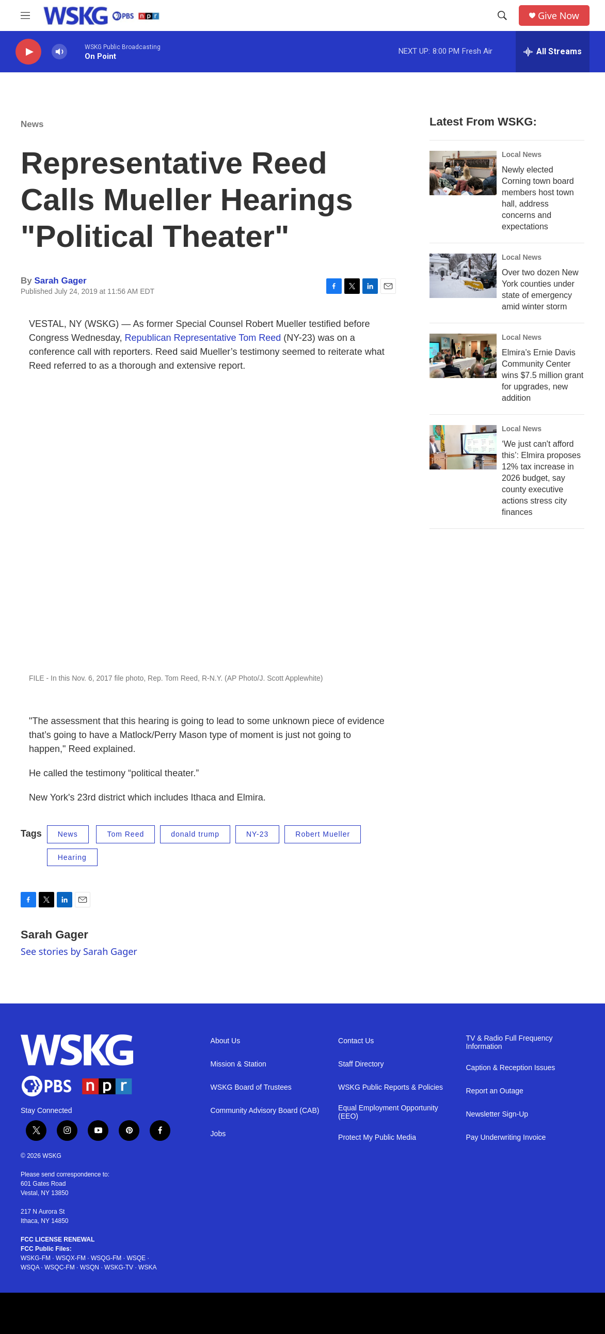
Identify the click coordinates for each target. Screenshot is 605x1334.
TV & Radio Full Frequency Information (509, 1042)
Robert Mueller (322, 834)
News (32, 124)
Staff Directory (361, 1064)
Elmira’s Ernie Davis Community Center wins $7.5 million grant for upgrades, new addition (542, 375)
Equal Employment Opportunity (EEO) (388, 1112)
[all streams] (553, 51)
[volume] (59, 52)
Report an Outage (494, 1091)
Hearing (72, 857)
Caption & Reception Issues (510, 1068)
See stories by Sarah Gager (79, 951)
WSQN (89, 1267)
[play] (28, 52)
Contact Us (356, 1041)
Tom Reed (125, 834)
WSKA (147, 1267)
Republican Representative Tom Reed (202, 338)
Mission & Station (238, 1064)
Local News (522, 154)
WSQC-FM (59, 1267)
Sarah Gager (60, 281)
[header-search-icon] (502, 15)
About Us (226, 1041)
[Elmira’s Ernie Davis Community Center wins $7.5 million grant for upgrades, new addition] (463, 356)
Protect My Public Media (377, 1137)
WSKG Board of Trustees (251, 1087)
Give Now (558, 15)
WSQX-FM (71, 1258)
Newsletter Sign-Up (497, 1114)
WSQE (136, 1258)
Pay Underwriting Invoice (506, 1137)
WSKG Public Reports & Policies (390, 1087)
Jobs (218, 1134)
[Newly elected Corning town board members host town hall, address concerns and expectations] (463, 173)
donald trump (195, 834)
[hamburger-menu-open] (25, 15)
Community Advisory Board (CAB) (265, 1111)
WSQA (30, 1267)
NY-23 (257, 834)
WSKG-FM (36, 1258)
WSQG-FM (106, 1258)
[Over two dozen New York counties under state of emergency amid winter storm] (463, 276)
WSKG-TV (118, 1267)
